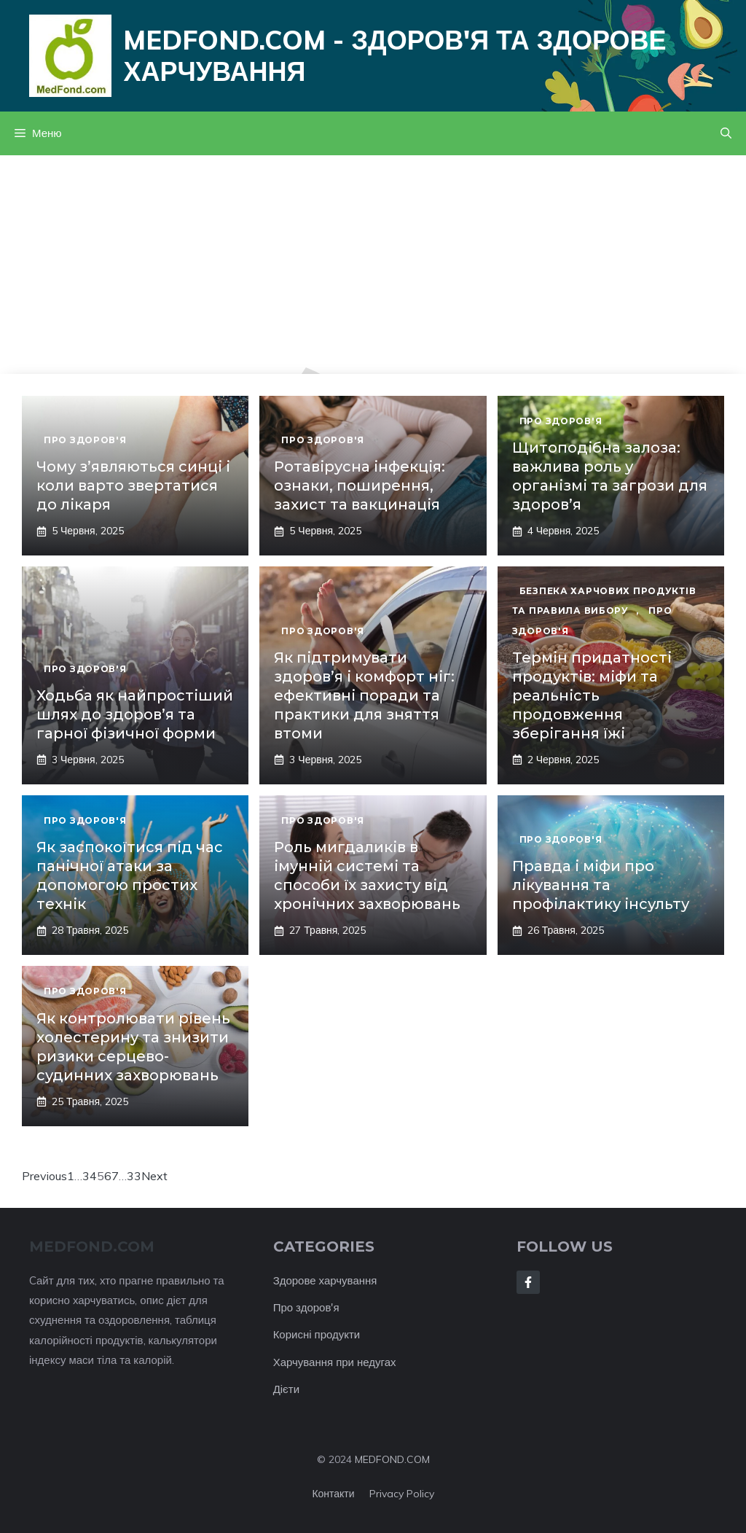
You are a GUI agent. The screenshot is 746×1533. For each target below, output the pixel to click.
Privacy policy (401, 1493)
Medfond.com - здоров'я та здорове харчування (394, 55)
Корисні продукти (317, 1334)
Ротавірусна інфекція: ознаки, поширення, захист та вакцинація (359, 485)
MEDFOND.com (91, 1246)
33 (134, 1176)
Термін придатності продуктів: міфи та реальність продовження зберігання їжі (592, 695)
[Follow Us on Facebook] (528, 1282)
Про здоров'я (306, 1307)
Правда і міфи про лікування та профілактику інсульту (600, 885)
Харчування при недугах (334, 1362)
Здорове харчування (325, 1280)
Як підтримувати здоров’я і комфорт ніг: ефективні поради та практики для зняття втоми (364, 695)
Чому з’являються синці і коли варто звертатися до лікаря (133, 485)
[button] (726, 133)
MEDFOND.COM (392, 1459)
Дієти (286, 1389)
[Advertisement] (373, 265)
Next (154, 1176)
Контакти (333, 1493)
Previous (44, 1176)
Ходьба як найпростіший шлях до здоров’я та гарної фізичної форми (134, 714)
